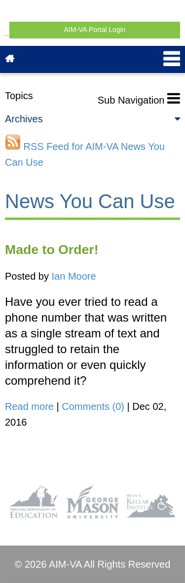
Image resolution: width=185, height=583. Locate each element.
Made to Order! (52, 249)
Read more (29, 406)
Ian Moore (74, 276)
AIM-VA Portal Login (94, 30)
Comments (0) (93, 406)
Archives (92, 119)
